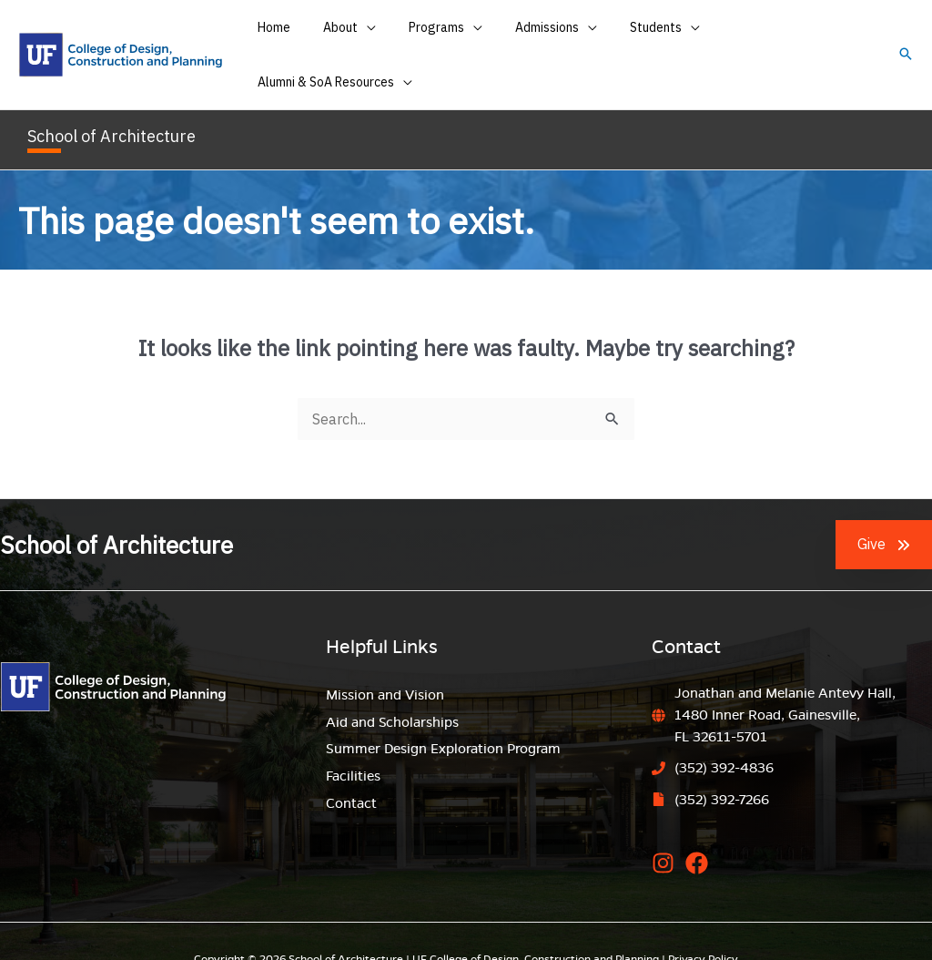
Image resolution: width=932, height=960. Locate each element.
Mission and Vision (385, 660)
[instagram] (667, 827)
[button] (905, 37)
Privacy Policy (703, 923)
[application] (375, 37)
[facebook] (700, 827)
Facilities (353, 741)
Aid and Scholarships (392, 687)
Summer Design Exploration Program (443, 714)
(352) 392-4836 (724, 733)
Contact (351, 769)
